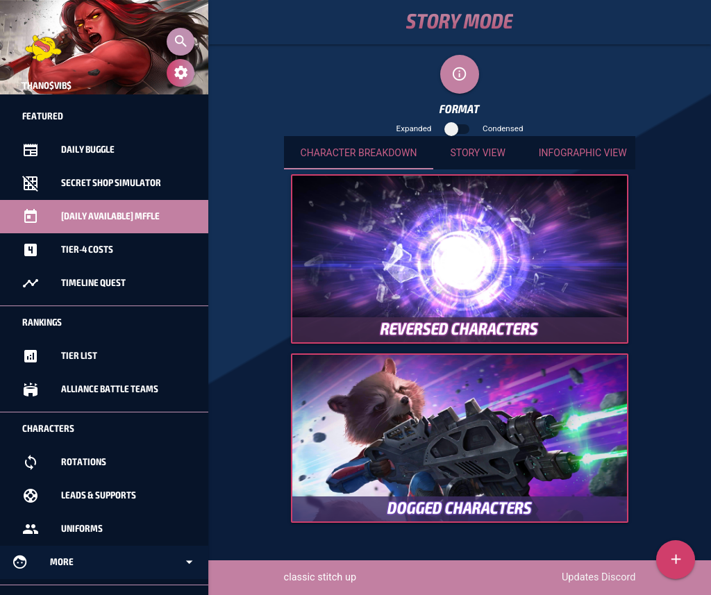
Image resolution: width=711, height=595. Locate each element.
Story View (477, 152)
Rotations (64, 462)
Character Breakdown (359, 152)
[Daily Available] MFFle (91, 216)
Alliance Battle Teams (90, 389)
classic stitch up (320, 577)
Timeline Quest (74, 283)
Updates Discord (598, 577)
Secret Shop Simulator (91, 183)
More (104, 562)
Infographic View (583, 152)
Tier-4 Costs (67, 250)
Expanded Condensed (460, 128)
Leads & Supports (79, 495)
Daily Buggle (68, 150)
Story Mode (459, 22)
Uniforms (62, 529)
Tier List (59, 356)
